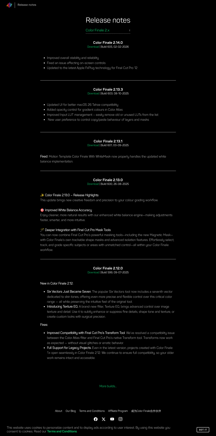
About (58, 411)
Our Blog (71, 411)
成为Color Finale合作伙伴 (146, 411)
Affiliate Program (118, 411)
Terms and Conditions (62, 431)
